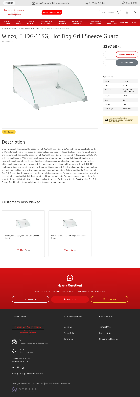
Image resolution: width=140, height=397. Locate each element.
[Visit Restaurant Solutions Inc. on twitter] (23, 367)
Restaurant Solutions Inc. (9, 28)
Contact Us (30, 299)
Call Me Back (129, 3)
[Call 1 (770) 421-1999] (95, 3)
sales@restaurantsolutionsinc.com (33, 343)
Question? (9, 3)
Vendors (21, 28)
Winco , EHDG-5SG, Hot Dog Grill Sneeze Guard (22, 237)
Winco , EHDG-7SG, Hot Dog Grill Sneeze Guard (68, 237)
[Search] (110, 12)
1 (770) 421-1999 (26, 352)
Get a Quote (70, 299)
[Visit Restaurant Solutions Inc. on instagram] (18, 367)
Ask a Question (9, 132)
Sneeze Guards (35, 28)
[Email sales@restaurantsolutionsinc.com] (50, 3)
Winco (27, 28)
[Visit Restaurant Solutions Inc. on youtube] (13, 367)
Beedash (66, 383)
